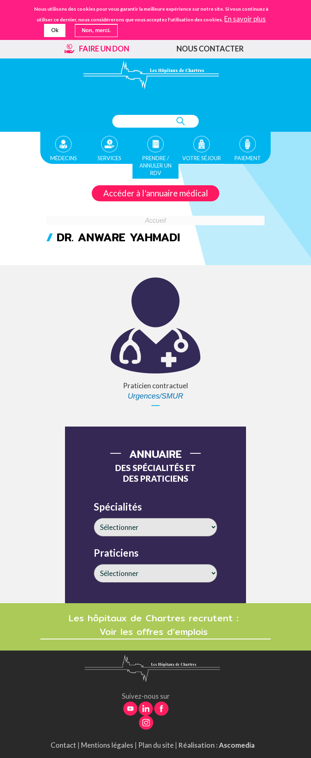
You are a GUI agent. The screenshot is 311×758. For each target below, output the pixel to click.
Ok (54, 30)
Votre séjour (201, 158)
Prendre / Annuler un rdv (155, 165)
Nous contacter (210, 48)
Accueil (155, 220)
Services (109, 158)
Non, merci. (96, 30)
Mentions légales (107, 745)
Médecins (63, 158)
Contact (63, 745)
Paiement (247, 158)
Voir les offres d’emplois (155, 632)
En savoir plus (245, 19)
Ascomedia (237, 745)
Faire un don (104, 48)
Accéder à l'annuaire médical (155, 193)
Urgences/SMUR (155, 396)
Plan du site (156, 745)
